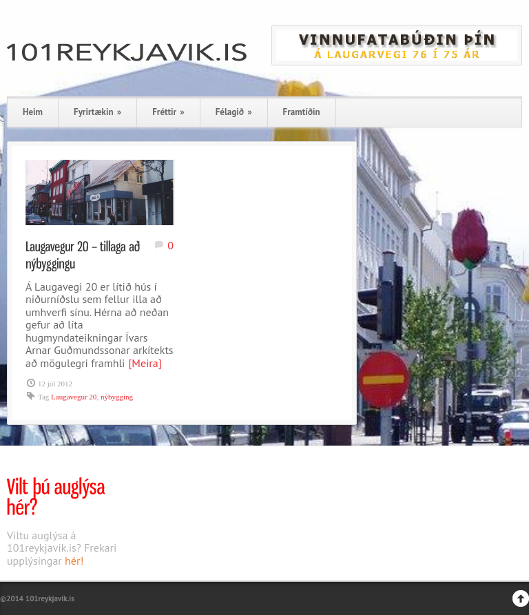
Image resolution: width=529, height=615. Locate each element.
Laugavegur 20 (73, 397)
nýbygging (117, 397)
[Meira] (144, 363)
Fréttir (168, 112)
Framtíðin (301, 112)
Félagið (234, 112)
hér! (74, 560)
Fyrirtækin (97, 112)
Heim (33, 112)
